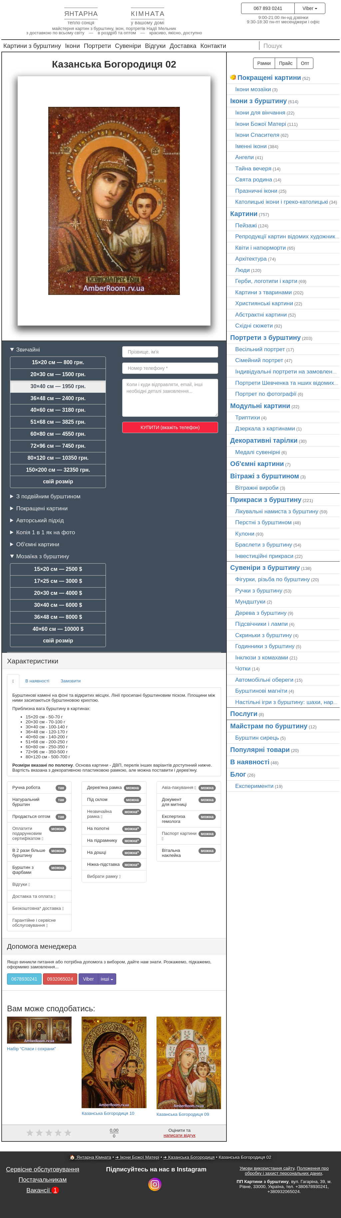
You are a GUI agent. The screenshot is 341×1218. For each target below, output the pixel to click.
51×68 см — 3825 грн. (58, 422)
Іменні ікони (251, 146)
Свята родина (253, 179)
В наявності (37, 680)
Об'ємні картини (37, 544)
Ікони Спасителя (257, 134)
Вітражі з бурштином (264, 476)
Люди (242, 270)
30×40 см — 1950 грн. (58, 386)
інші (107, 979)
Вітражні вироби (256, 487)
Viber (309, 8)
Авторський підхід (40, 520)
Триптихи (247, 417)
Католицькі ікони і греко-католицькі (281, 201)
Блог (238, 774)
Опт (305, 63)
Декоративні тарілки (263, 440)
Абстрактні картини (261, 314)
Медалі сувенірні (257, 452)
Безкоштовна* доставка (38, 908)
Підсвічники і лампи (261, 623)
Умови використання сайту (267, 1168)
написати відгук (179, 1135)
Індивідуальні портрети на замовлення (286, 371)
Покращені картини (42, 508)
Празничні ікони (256, 190)
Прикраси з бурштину (265, 499)
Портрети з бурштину (265, 337)
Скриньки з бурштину (263, 635)
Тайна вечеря (253, 168)
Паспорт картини (189, 836)
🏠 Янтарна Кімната (90, 1157)
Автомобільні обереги (264, 679)
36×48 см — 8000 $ (58, 617)
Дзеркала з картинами (265, 428)
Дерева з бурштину (260, 612)
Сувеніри (128, 45)
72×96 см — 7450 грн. (58, 446)
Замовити (71, 680)
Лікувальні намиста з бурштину (276, 511)
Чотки (242, 668)
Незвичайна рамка (114, 814)
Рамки (264, 63)
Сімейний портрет (259, 360)
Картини (243, 213)
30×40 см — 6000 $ (58, 605)
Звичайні (28, 349)
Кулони (244, 533)
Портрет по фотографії (265, 393)
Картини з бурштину (32, 45)
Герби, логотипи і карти (266, 281)
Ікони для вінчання (260, 112)
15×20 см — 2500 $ (58, 569)
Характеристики (32, 661)
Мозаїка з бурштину (42, 556)
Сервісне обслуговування (42, 1169)
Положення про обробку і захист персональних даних (287, 1171)
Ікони (72, 45)
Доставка (183, 45)
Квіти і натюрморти (260, 247)
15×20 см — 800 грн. (58, 362)
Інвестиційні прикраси (264, 556)
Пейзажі (246, 225)
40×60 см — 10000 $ (58, 629)
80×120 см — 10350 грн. (58, 458)
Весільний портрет (260, 349)
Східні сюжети (254, 325)
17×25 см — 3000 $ (58, 581)
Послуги (243, 713)
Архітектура (251, 258)
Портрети (97, 45)
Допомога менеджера (41, 946)
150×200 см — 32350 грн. (58, 470)
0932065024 (60, 979)
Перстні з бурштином (263, 522)
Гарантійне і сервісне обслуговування (34, 923)
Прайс (285, 63)
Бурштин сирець (257, 737)
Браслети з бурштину (263, 544)
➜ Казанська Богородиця (188, 1157)
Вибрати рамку (104, 876)
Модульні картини (260, 405)
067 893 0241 (268, 8)
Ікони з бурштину (258, 101)
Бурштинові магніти (261, 690)
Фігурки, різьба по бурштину (272, 579)
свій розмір (58, 481)
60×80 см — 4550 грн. (58, 434)
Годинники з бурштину (264, 646)
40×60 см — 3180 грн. (58, 410)
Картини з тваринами (263, 292)
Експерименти (254, 786)
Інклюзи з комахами (261, 657)
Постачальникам (43, 1179)
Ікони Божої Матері (260, 124)
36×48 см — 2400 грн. (58, 398)
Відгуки (155, 45)
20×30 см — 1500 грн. (58, 374)
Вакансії (42, 1190)
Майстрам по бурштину (268, 726)
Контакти (213, 45)
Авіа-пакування (189, 788)
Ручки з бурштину (258, 590)
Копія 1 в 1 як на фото (45, 532)
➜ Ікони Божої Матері (137, 1157)
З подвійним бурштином (48, 496)
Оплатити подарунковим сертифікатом (39, 833)
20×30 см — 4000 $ (58, 593)
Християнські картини (264, 303)
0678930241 (24, 979)
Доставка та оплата (33, 896)
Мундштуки (250, 601)
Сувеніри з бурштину (265, 567)
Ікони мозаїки (253, 89)
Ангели (244, 157)
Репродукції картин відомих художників (287, 236)
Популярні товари (260, 749)
